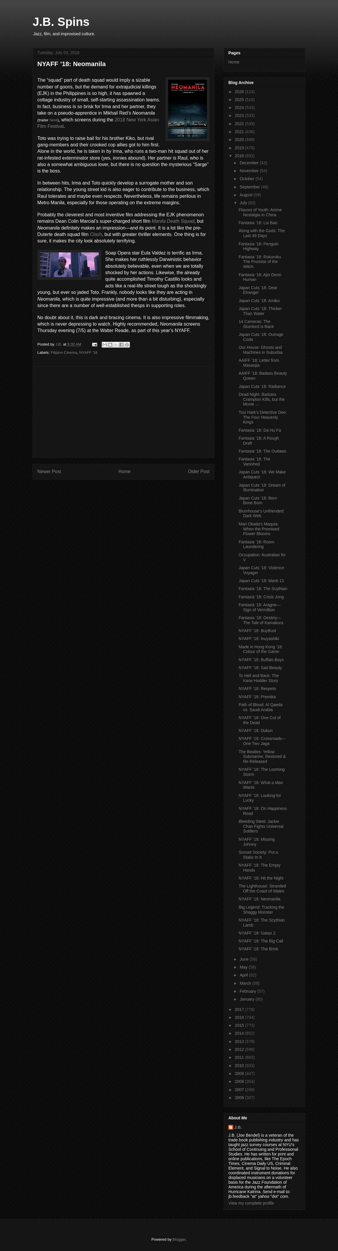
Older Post (199, 471)
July (244, 202)
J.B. (238, 1127)
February (248, 991)
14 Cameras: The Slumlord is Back (256, 324)
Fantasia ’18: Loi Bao (258, 222)
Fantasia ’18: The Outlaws (262, 451)
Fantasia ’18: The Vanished (254, 461)
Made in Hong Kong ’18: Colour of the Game (261, 649)
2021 (240, 131)
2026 (240, 91)
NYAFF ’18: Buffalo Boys (261, 659)
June (245, 959)
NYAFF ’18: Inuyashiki (259, 638)
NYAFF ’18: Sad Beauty (260, 667)
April (244, 975)
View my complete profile (251, 1203)
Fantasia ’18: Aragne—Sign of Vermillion (259, 607)
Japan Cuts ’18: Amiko (259, 300)
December (250, 162)
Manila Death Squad (173, 221)
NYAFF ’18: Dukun (256, 730)
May (244, 967)
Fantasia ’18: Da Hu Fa (260, 430)
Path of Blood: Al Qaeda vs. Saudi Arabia (260, 707)
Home (124, 471)
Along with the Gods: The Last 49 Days (262, 233)
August (246, 194)
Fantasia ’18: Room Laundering (256, 544)
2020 (240, 139)
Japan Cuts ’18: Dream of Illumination (262, 488)
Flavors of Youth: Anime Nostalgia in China (260, 212)
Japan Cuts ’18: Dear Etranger (258, 290)
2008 (240, 1081)
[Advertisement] (123, 412)
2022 (240, 123)
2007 (240, 1089)
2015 (240, 1025)
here (53, 120)
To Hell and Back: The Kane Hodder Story (259, 678)
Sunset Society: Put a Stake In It (258, 855)
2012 (240, 1049)
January (247, 999)
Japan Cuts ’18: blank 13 (261, 580)
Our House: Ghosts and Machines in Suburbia (261, 350)
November (250, 170)
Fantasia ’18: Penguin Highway (258, 246)
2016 (240, 1017)
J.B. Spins (61, 21)
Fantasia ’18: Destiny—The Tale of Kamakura (261, 620)
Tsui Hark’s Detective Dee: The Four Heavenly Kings (263, 417)
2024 (240, 107)
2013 (240, 1041)
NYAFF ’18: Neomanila (259, 899)
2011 (240, 1057)
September (250, 187)
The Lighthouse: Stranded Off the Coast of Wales (262, 888)
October (247, 178)
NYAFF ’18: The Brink (258, 949)
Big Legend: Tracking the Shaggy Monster (261, 910)
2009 (240, 1073)
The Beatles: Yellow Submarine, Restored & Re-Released (262, 756)
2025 (240, 99)
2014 (240, 1033)
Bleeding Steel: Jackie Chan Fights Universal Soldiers (261, 826)
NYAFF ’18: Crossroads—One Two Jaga (262, 741)
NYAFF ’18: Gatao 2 (257, 933)
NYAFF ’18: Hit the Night (261, 878)
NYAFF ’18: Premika (257, 696)
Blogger (179, 1239)
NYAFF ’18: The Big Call (261, 941)
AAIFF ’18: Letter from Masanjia (259, 363)
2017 (240, 1009)
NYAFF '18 (88, 352)
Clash (96, 234)
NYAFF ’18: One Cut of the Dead (260, 720)
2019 (240, 147)
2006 (240, 1097)
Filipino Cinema (64, 352)
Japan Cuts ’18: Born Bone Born (258, 500)
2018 (240, 155)
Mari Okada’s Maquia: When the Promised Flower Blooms (259, 529)
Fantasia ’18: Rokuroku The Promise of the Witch (260, 261)
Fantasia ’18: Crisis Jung (261, 596)
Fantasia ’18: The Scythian (263, 588)
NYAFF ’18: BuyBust (257, 630)
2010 (240, 1065)
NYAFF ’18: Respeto (257, 688)
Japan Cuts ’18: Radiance (262, 386)
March (246, 983)
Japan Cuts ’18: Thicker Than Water (260, 311)
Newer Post (49, 471)
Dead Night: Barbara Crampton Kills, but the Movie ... (262, 399)
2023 (240, 115)
